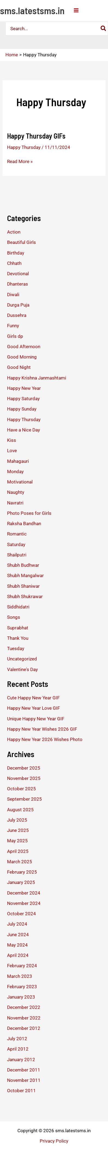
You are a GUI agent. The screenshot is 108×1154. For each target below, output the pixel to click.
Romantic (17, 534)
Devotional (18, 273)
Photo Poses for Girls (29, 513)
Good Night (19, 367)
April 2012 (18, 1049)
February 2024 (22, 965)
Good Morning (22, 357)
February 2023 (22, 986)
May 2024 (17, 945)
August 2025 (20, 809)
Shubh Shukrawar (25, 596)
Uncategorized (22, 659)
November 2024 (24, 903)
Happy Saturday (23, 398)
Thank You (17, 638)
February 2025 (22, 872)
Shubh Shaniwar (23, 586)
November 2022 (24, 1018)
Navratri (15, 503)
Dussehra (16, 315)
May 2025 (17, 840)
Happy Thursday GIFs (36, 135)
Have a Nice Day (23, 430)
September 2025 (24, 799)
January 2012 (21, 1059)
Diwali (13, 294)
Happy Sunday (21, 409)
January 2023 (21, 997)
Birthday (15, 253)
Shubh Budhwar (23, 565)
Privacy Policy (54, 1141)
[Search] (104, 28)
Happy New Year (24, 388)
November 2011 (24, 1080)
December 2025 (23, 768)
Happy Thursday (24, 147)
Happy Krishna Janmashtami (36, 378)
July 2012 (17, 1038)
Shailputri (16, 555)
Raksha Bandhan (24, 523)
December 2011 (23, 1070)
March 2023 (19, 976)
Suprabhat (17, 627)
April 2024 (18, 955)
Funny (13, 325)
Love (12, 450)
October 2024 (21, 913)
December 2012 (23, 1028)
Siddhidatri (18, 607)
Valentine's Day (22, 669)
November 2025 (24, 778)
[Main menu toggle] (76, 10)
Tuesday (15, 648)
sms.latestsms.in (32, 10)
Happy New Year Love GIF (33, 708)
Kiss (11, 440)
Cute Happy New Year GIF (33, 697)
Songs (13, 617)
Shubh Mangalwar (25, 575)
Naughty (15, 492)
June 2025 (18, 830)
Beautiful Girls (21, 242)
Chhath (14, 263)
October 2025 (21, 788)
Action (13, 232)
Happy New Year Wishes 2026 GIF (42, 729)
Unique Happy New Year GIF (35, 718)
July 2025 (17, 820)
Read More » (20, 161)
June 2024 (18, 934)
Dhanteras (17, 284)
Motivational (20, 482)
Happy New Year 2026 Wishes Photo (44, 739)
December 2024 (23, 893)
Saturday (16, 544)
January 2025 (21, 882)
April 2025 (18, 851)
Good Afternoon (23, 346)
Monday (15, 471)
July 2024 (17, 924)
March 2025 (19, 861)
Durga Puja (18, 305)
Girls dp (15, 336)
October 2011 (21, 1090)
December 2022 (23, 1007)
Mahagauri (18, 461)
